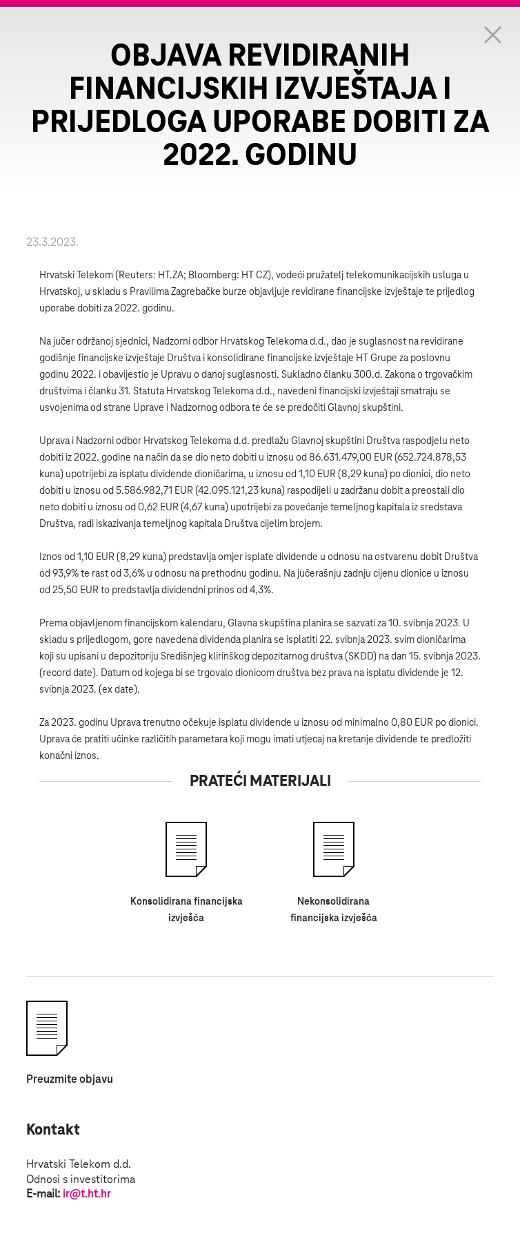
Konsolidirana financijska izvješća (186, 910)
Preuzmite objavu (69, 1079)
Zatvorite (492, 34)
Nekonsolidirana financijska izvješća (333, 910)
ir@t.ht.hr (87, 1194)
